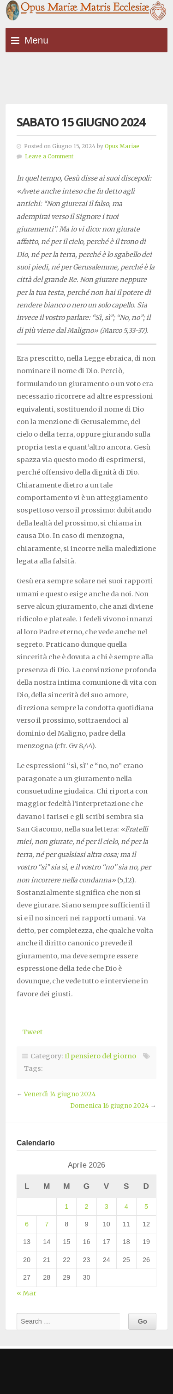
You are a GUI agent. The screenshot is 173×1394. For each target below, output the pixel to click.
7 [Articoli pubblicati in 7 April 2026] (46, 1224)
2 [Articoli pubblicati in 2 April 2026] (86, 1206)
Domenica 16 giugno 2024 (109, 1106)
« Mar (26, 1293)
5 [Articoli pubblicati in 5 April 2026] (146, 1206)
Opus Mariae (122, 146)
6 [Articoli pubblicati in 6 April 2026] (27, 1224)
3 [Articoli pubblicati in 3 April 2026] (106, 1206)
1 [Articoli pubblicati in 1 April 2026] (66, 1206)
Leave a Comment (49, 156)
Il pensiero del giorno (100, 1056)
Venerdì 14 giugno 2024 (60, 1094)
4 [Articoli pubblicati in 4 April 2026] (126, 1206)
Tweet (32, 1032)
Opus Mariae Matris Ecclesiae (86, 11)
